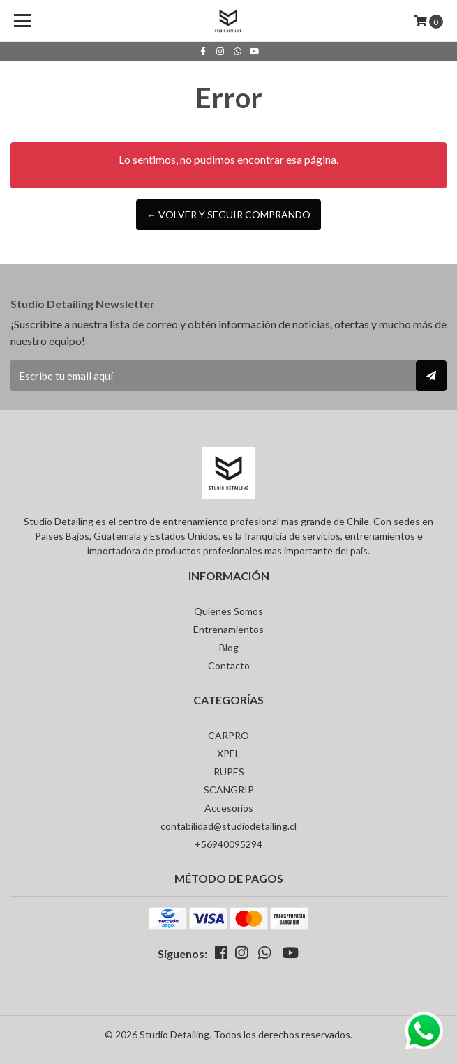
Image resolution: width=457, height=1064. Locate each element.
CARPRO (228, 735)
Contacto (229, 665)
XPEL (228, 753)
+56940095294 (228, 844)
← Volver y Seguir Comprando (228, 214)
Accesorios (228, 808)
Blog (229, 647)
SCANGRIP (229, 790)
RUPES (228, 771)
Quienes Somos (228, 611)
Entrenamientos (228, 629)
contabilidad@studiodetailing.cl (228, 826)
